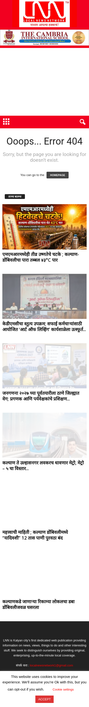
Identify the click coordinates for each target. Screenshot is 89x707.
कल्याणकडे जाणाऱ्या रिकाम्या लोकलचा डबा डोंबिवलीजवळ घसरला (38, 604)
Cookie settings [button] (63, 689)
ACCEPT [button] (44, 699)
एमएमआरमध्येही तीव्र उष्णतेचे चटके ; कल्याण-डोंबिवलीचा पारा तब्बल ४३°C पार (40, 257)
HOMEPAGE (57, 175)
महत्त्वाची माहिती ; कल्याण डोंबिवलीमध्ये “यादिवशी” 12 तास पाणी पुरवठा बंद (35, 535)
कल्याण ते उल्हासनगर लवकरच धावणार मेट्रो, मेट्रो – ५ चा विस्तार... (43, 466)
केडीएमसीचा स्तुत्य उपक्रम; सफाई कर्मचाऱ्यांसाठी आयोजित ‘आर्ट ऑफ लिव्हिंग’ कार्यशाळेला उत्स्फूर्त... (44, 327)
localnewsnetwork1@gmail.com (51, 665)
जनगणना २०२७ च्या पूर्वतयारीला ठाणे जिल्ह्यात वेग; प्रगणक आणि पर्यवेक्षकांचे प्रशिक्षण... (40, 396)
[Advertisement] (44, 81)
